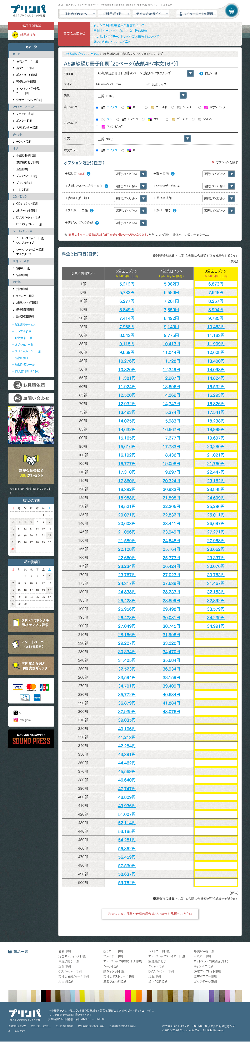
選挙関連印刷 (25, 309)
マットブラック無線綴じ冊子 (211, 961)
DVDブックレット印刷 (29, 224)
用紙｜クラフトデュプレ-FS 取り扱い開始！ (121, 30)
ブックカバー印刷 (26, 176)
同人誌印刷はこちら (27, 371)
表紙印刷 (22, 169)
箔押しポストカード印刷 (118, 976)
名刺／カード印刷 (27, 61)
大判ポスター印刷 (27, 127)
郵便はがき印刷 (26, 81)
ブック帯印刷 (24, 182)
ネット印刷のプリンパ (75, 53)
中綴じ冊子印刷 (26, 155)
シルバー (185, 107)
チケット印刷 (23, 141)
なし (106, 119)
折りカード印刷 (25, 68)
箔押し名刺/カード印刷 (73, 976)
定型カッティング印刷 (29, 100)
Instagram (25, 720)
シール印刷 (110, 966)
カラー (134, 107)
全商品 (95, 53)
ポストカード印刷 (26, 74)
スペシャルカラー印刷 (28, 351)
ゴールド (158, 107)
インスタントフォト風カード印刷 (28, 91)
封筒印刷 (22, 289)
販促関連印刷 (25, 316)
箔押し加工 (22, 358)
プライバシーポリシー (41, 1026)
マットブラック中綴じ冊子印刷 (122, 961)
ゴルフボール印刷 (205, 981)
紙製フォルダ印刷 (27, 302)
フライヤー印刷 (25, 113)
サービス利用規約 (64, 1026)
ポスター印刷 (24, 120)
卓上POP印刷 (158, 981)
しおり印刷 (22, 189)
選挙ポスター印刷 (205, 976)
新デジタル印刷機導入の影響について (119, 25)
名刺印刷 (64, 951)
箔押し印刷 (23, 268)
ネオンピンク (214, 107)
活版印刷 (22, 275)
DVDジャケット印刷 (28, 217)
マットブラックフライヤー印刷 (166, 956)
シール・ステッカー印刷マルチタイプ (30, 252)
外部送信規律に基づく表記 (122, 1026)
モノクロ (109, 107)
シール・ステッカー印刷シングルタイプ (30, 240)
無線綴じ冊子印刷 (27, 162)
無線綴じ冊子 (157, 961)
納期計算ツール (25, 364)
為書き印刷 (65, 981)
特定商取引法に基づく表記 (91, 1026)
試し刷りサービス (25, 324)
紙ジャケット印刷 (26, 210)
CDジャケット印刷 (27, 203)
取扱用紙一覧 (23, 338)
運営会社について (17, 1026)
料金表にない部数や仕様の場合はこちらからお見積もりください (150, 913)
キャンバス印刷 (25, 295)
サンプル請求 (23, 331)
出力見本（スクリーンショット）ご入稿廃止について (126, 36)
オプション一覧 (24, 344)
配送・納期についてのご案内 (112, 41)
